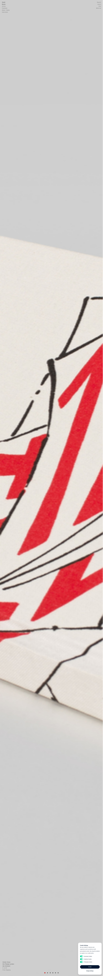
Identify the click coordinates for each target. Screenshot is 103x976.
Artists (4, 6)
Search (99, 2)
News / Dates (6, 10)
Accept (89, 966)
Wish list (98, 8)
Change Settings (89, 970)
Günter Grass (6, 965)
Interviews (5, 12)
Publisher (4, 8)
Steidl (3, 2)
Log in (99, 4)
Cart (100, 6)
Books (4, 4)
